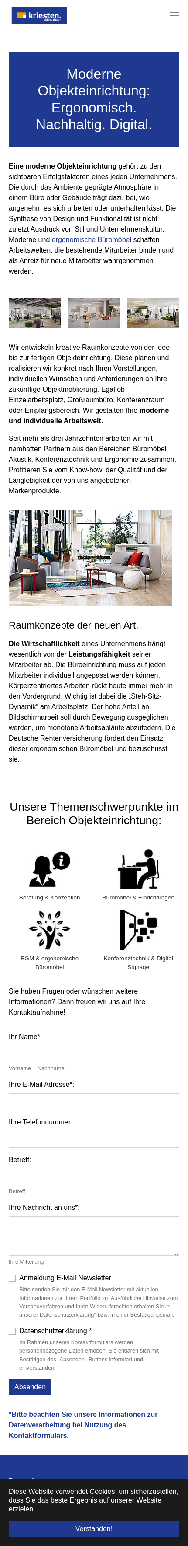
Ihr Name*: (25, 1036)
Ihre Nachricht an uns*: (44, 1207)
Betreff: (20, 1159)
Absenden (30, 1387)
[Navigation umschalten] (174, 15)
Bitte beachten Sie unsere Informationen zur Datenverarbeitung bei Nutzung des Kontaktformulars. (83, 1425)
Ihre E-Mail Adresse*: (41, 1084)
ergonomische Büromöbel (91, 239)
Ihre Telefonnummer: (40, 1122)
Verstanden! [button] (94, 1528)
